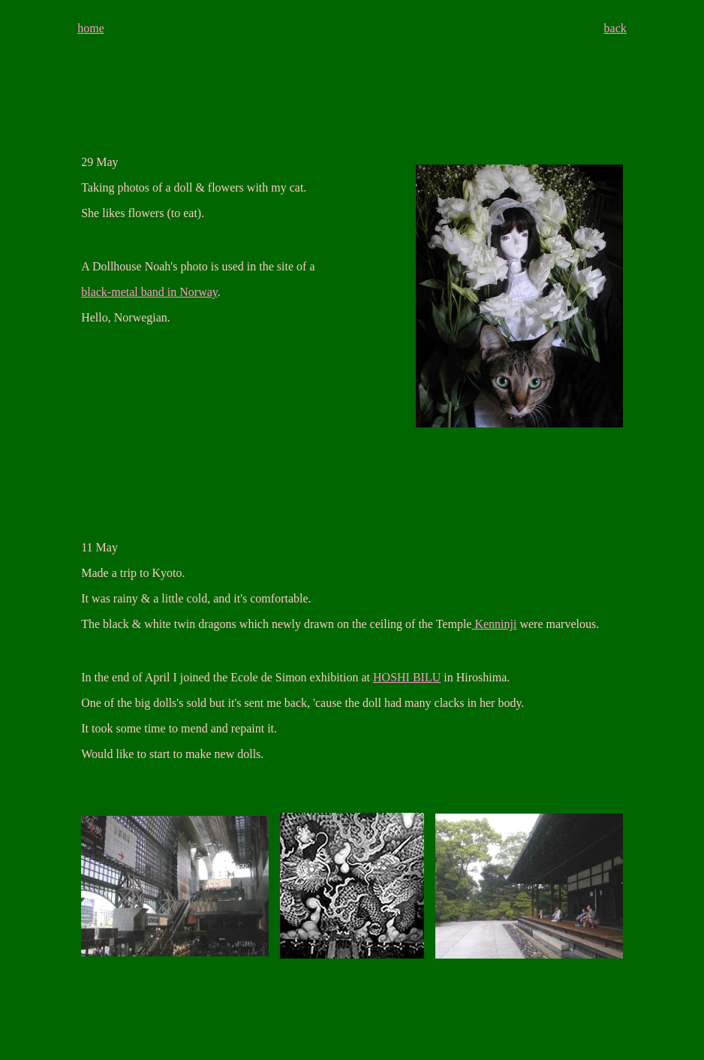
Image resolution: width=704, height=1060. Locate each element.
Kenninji (493, 624)
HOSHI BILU (407, 677)
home (90, 28)
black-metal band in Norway (149, 291)
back (615, 28)
